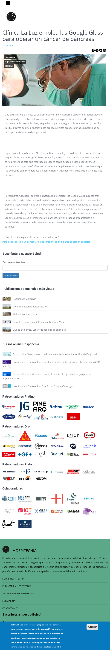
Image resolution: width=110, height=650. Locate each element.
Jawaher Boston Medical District (30, 306)
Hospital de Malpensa (24, 298)
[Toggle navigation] (8, 3)
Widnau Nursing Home (25, 314)
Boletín (37, 253)
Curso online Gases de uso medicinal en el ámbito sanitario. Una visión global (55, 354)
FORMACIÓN (9, 600)
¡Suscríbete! (11, 275)
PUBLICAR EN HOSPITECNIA (16, 586)
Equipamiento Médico (15, 62)
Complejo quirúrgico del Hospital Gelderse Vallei (39, 322)
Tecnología (10, 57)
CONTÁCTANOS (10, 608)
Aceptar (92, 626)
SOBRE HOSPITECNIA (13, 578)
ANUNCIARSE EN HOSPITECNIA (18, 593)
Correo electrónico (14, 262)
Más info (56, 646)
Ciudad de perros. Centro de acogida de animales (39, 329)
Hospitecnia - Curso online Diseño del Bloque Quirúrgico (43, 386)
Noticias (9, 66)
